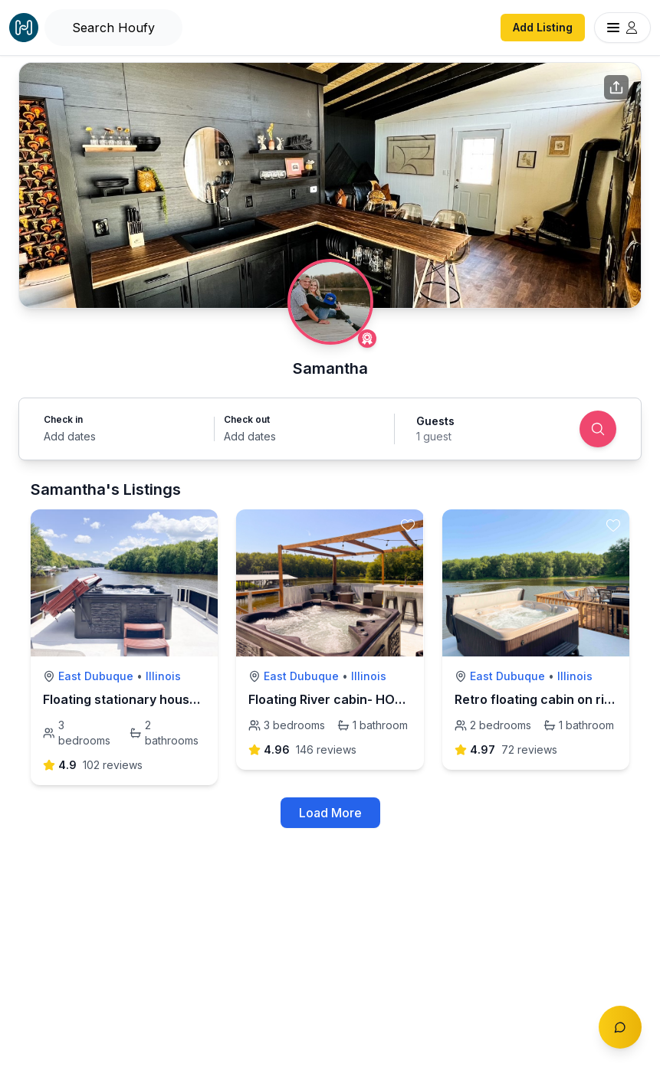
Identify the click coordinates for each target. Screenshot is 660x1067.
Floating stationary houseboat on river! (160, 699)
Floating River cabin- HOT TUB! (341, 699)
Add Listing (543, 27)
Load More (330, 812)
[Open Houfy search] (113, 27)
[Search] (598, 429)
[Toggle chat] (620, 1027)
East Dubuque (95, 675)
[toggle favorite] (202, 525)
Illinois (163, 675)
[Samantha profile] (330, 302)
